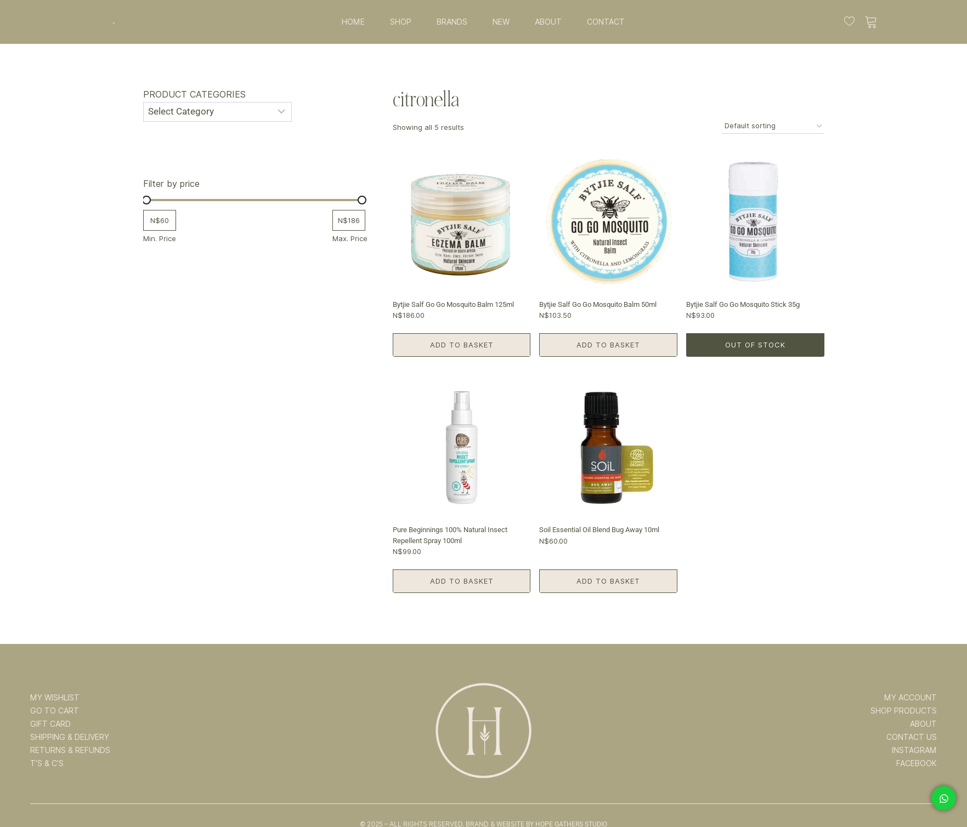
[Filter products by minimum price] (159, 220)
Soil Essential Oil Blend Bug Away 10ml (599, 530)
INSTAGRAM (914, 750)
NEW (501, 22)
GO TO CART (54, 710)
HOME (353, 22)
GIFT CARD (50, 724)
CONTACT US (911, 737)
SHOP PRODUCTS (903, 710)
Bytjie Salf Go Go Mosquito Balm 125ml (453, 304)
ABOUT (548, 22)
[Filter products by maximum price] (348, 220)
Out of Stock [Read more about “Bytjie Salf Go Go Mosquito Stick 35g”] (755, 344)
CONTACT (606, 22)
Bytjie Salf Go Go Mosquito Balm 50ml (598, 304)
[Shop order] (773, 126)
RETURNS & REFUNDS (70, 750)
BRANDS (452, 22)
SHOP (400, 22)
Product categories (194, 94)
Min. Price (159, 238)
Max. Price (349, 238)
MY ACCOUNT (910, 697)
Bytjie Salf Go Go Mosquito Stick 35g (743, 304)
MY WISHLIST (55, 697)
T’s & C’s (47, 763)
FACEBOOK (916, 763)
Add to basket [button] (462, 344)
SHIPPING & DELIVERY (69, 737)
